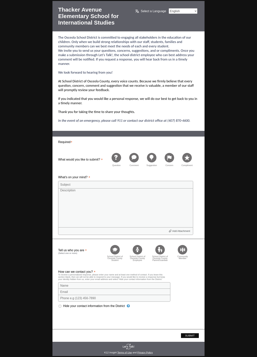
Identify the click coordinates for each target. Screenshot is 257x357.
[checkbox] (115, 252)
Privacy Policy (145, 352)
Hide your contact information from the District (94, 306)
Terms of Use (124, 352)
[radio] (116, 159)
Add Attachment (181, 231)
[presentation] (87, 319)
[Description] (125, 207)
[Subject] (125, 184)
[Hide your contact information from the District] (128, 305)
